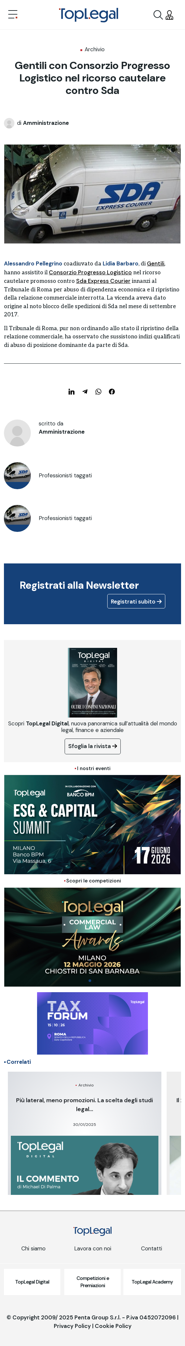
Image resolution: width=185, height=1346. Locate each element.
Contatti (151, 1248)
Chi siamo (33, 1248)
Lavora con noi (92, 1248)
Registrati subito (136, 601)
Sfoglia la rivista (92, 746)
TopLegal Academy (152, 1282)
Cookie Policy (113, 1326)
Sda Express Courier (103, 281)
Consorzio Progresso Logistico (90, 272)
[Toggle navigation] (13, 15)
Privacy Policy (72, 1326)
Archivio (95, 49)
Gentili (155, 263)
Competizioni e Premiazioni (92, 1282)
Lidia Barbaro (120, 263)
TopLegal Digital (32, 1282)
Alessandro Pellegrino (33, 263)
